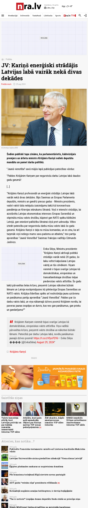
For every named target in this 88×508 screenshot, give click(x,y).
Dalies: (34, 358)
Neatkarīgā (12, 15)
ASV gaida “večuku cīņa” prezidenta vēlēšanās (33, 482)
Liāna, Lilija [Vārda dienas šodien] (49, 7)
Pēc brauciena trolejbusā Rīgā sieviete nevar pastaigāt (37, 474)
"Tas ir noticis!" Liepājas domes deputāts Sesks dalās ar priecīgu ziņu (44, 499)
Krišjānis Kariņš (16, 351)
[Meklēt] (80, 15)
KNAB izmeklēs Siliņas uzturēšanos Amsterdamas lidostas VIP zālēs (76, 421)
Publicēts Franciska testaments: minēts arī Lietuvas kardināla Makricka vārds (47, 450)
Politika (9, 59)
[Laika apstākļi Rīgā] (67, 6)
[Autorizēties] (85, 15)
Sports (58, 15)
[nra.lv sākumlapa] (28, 6)
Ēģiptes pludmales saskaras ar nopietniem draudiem (36, 466)
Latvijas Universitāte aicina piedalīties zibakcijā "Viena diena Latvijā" (45, 458)
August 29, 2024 (45, 342)
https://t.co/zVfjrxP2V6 (46, 338)
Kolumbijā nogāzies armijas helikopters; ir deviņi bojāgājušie (40, 491)
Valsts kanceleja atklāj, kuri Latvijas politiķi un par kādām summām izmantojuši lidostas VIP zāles (11, 425)
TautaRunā (36, 15)
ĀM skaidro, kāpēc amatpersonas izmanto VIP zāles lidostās (54, 421)
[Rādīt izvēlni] (2, 15)
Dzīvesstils (24, 15)
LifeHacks (48, 15)
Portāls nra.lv (6, 84)
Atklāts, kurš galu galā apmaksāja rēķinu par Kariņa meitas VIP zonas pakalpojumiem (32, 422)
